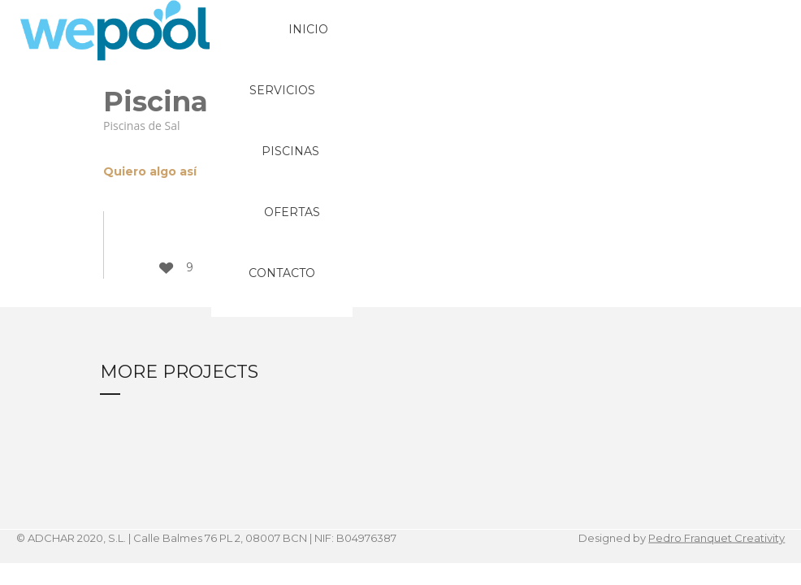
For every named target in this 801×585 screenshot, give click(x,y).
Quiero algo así (150, 171)
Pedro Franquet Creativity (716, 537)
